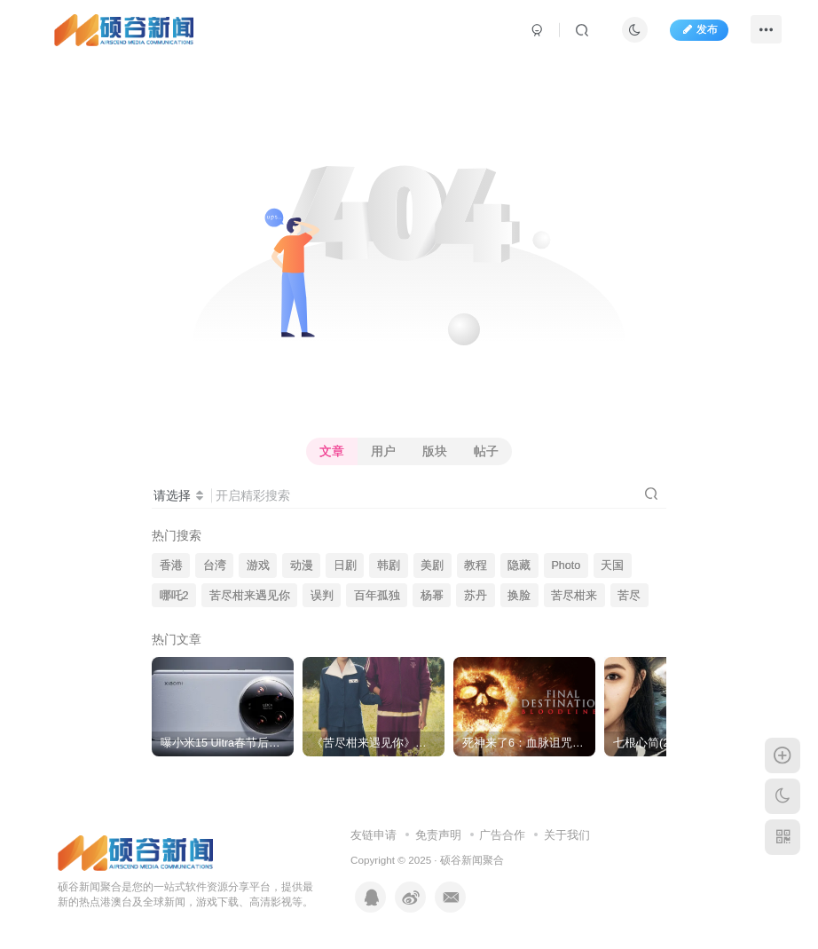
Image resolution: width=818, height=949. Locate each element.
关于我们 (567, 835)
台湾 (214, 565)
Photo (565, 565)
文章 (331, 451)
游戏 (258, 565)
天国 (612, 565)
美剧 (432, 565)
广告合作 (502, 835)
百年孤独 (377, 595)
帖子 (486, 451)
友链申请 (373, 835)
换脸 (519, 595)
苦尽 (629, 595)
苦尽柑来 (574, 595)
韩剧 (388, 565)
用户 (383, 451)
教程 (475, 565)
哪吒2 (174, 595)
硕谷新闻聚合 (472, 860)
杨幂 (432, 595)
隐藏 (519, 565)
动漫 (301, 565)
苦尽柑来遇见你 (249, 595)
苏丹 (475, 595)
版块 (434, 451)
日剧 (345, 565)
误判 (322, 595)
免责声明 (438, 835)
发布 (699, 29)
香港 (171, 565)
